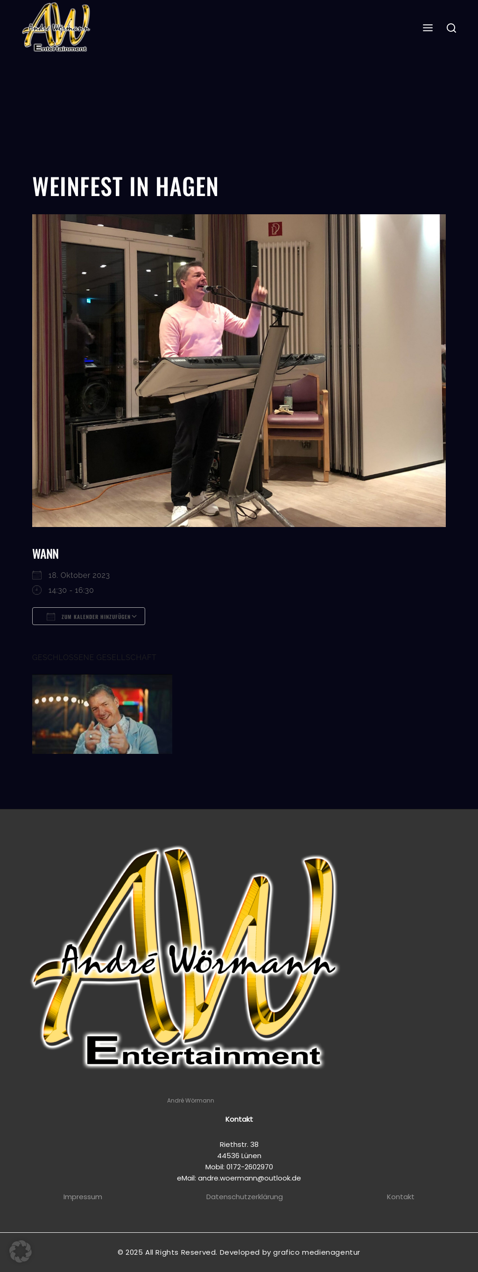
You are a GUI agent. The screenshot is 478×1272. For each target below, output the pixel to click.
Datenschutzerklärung (244, 1197)
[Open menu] (428, 28)
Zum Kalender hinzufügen (89, 616)
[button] (20, 1251)
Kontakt (401, 1197)
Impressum (82, 1197)
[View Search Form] (452, 29)
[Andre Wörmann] (57, 28)
